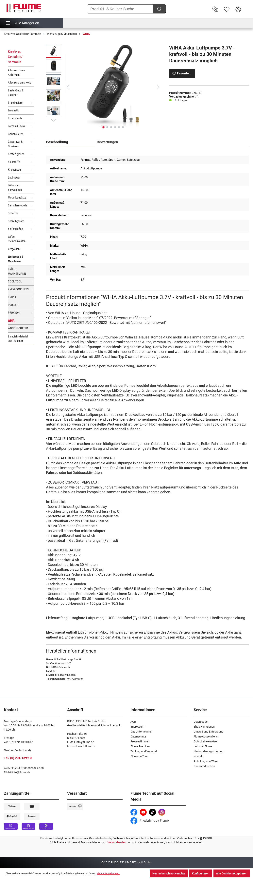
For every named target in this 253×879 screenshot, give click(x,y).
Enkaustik (13, 110)
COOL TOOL (15, 281)
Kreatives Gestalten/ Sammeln (15, 56)
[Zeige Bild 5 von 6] (119, 127)
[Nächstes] (158, 87)
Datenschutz (138, 736)
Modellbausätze (17, 197)
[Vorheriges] (68, 87)
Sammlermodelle (17, 205)
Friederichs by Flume (149, 820)
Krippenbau (14, 169)
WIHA (11, 320)
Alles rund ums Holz (19, 82)
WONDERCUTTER (18, 328)
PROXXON (14, 313)
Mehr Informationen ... (108, 873)
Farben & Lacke (16, 126)
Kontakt (199, 756)
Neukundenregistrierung (208, 751)
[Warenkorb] (246, 6)
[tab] (70, 142)
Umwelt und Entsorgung (208, 731)
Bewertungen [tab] (107, 142)
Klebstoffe (14, 162)
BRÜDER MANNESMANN (17, 271)
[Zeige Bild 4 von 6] (115, 127)
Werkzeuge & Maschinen (15, 259)
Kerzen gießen (16, 154)
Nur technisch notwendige (168, 873)
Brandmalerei (15, 103)
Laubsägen (14, 177)
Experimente (15, 118)
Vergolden (14, 249)
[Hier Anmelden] (238, 9)
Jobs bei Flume (203, 746)
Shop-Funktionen (204, 726)
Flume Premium (140, 746)
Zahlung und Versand (143, 751)
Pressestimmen (139, 741)
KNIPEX (12, 297)
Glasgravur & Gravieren (15, 144)
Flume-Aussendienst (206, 736)
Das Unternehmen (141, 731)
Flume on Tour (139, 756)
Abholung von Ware (206, 761)
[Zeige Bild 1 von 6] (103, 127)
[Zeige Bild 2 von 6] (107, 127)
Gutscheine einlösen (206, 741)
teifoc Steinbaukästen (16, 239)
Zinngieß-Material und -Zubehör (18, 339)
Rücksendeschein (204, 766)
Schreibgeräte (16, 221)
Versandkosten (117, 842)
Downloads (201, 721)
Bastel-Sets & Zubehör (15, 93)
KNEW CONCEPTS (18, 289)
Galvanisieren (15, 134)
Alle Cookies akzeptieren (231, 873)
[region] (103, 87)
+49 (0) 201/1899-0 (18, 758)
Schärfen (13, 213)
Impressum (137, 726)
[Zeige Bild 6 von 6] (123, 127)
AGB (133, 721)
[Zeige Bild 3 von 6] (111, 127)
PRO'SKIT (13, 305)
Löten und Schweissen (15, 187)
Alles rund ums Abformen (16, 72)
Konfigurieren (200, 873)
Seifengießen (15, 229)
